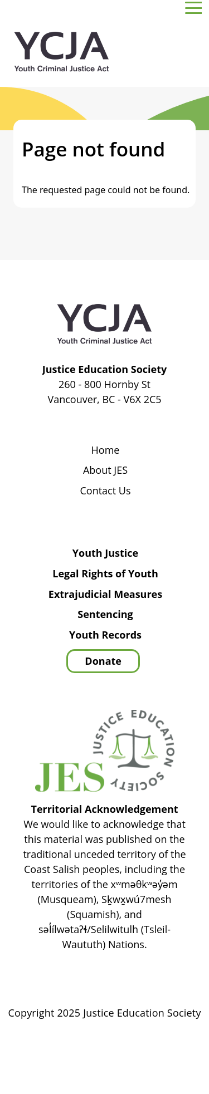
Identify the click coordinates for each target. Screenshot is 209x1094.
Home (105, 450)
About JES (105, 470)
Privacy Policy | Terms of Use (140, 1044)
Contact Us (105, 491)
